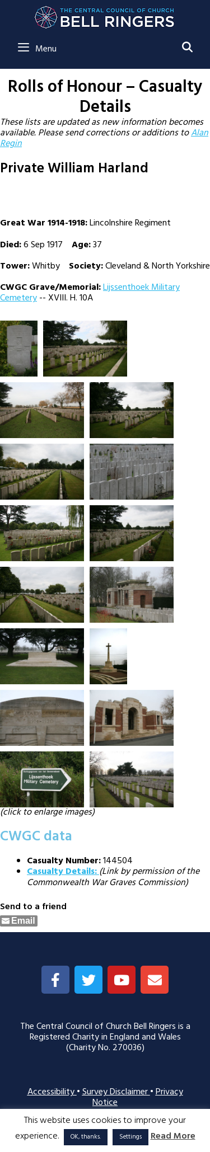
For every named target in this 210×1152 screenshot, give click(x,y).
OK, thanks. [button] (86, 1137)
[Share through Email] (19, 921)
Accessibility (52, 1092)
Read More (173, 1136)
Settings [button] (130, 1137)
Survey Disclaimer (116, 1092)
